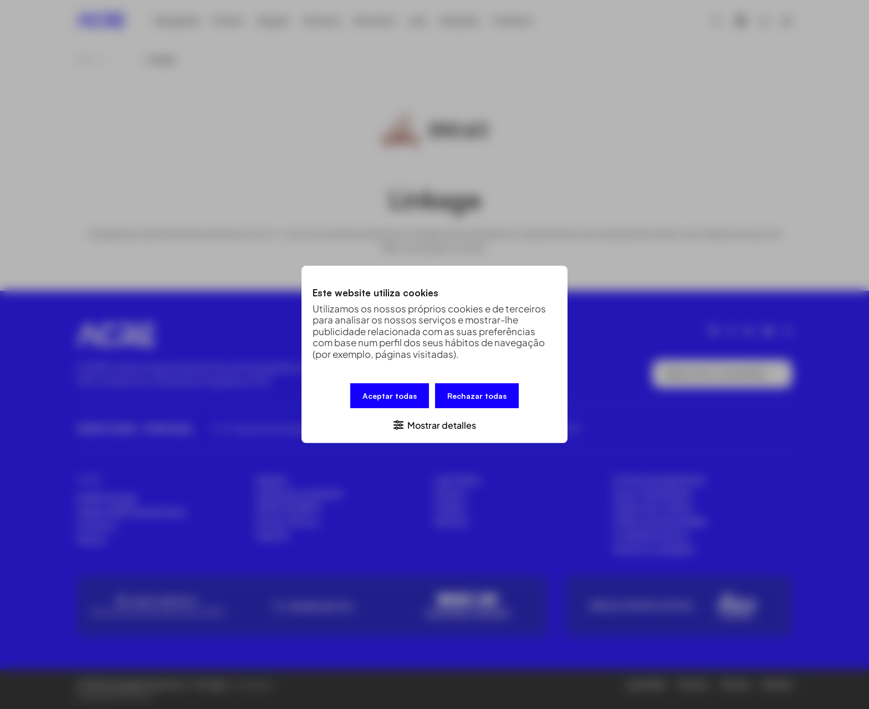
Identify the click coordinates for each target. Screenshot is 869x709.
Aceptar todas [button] (389, 395)
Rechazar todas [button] (477, 395)
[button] (434, 424)
